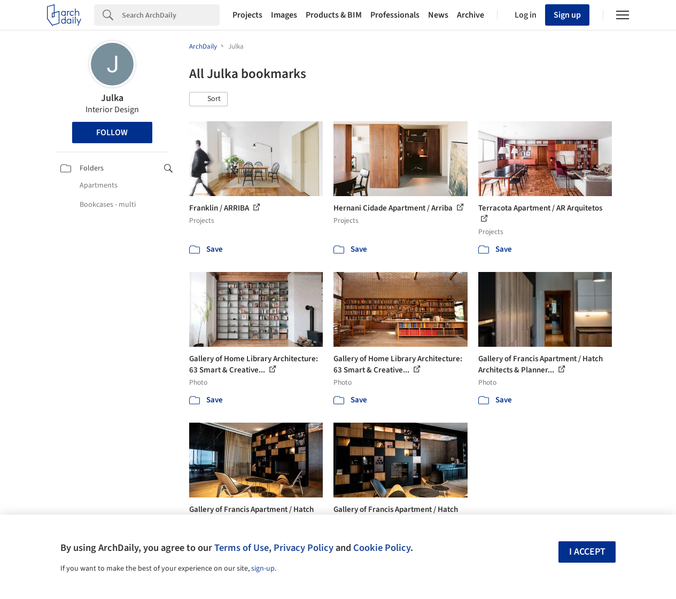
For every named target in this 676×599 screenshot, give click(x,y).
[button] (208, 99)
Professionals (394, 15)
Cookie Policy (381, 548)
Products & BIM (334, 15)
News (438, 15)
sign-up (263, 568)
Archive (470, 15)
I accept (587, 551)
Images (284, 15)
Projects (247, 15)
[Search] (171, 15)
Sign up (567, 15)
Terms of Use (241, 548)
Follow (112, 132)
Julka (112, 98)
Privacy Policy (303, 548)
